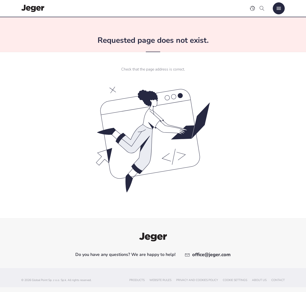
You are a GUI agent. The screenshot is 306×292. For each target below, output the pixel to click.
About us (259, 280)
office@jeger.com (211, 254)
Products (137, 280)
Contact (278, 280)
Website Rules (160, 280)
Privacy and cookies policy (197, 280)
